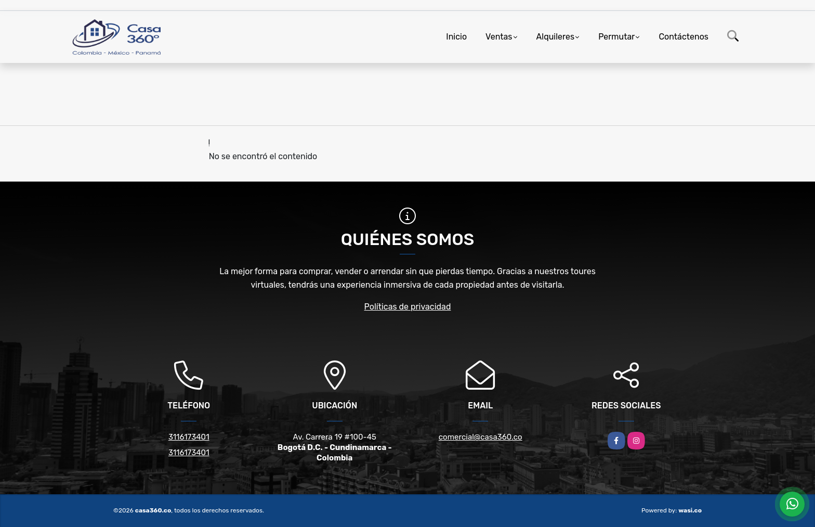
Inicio (456, 37)
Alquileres (555, 37)
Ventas (498, 37)
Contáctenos (683, 37)
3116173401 (188, 437)
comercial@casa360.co (480, 437)
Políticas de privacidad (407, 307)
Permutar (616, 37)
